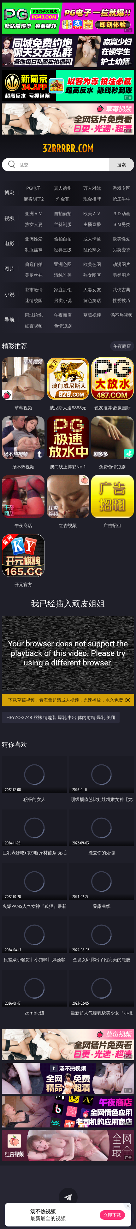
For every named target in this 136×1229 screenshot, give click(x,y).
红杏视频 (34, 326)
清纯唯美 (63, 275)
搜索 (121, 165)
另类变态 (121, 250)
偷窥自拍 (34, 264)
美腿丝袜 (34, 275)
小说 (9, 294)
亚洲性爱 (34, 239)
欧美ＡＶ (92, 213)
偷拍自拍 (63, 239)
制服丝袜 (34, 250)
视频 (9, 218)
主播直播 (92, 224)
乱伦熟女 (92, 250)
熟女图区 (92, 275)
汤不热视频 (121, 315)
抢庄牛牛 (121, 199)
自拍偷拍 (63, 213)
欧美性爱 (121, 239)
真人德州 (63, 188)
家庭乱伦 (63, 290)
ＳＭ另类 (121, 224)
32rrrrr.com (67, 148)
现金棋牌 (92, 199)
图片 (9, 268)
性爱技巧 (121, 300)
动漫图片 (121, 264)
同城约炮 (34, 315)
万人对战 (92, 188)
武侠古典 (121, 290)
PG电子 (33, 188)
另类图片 (121, 275)
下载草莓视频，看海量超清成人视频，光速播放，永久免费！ (69, 700)
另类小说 (63, 300)
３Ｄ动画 (121, 213)
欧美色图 (92, 264)
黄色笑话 (92, 300)
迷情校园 (34, 300)
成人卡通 (92, 239)
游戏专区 (121, 188)
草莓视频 (92, 315)
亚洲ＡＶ (34, 213)
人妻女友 (92, 290)
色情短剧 (63, 326)
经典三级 (63, 250)
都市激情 (34, 290)
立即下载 (112, 1215)
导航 (9, 319)
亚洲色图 (63, 264)
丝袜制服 (63, 224)
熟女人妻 (34, 224)
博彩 (9, 192)
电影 (9, 243)
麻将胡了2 (34, 199)
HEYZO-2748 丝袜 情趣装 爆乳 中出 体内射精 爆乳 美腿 (60, 717)
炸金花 (62, 199)
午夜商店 (63, 315)
